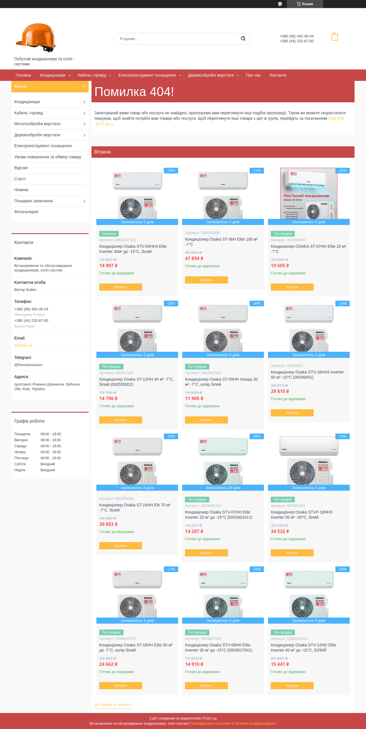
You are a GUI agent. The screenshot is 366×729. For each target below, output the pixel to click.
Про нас (253, 75)
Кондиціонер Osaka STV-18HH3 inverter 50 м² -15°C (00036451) (307, 375)
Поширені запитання (33, 201)
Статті (20, 179)
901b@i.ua (23, 345)
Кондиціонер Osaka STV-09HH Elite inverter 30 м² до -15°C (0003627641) (218, 647)
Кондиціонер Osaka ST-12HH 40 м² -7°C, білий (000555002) (136, 382)
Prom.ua (210, 718)
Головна (23, 75)
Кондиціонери (52, 75)
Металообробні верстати (37, 123)
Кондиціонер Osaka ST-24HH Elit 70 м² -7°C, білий (134, 507)
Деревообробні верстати (211, 75)
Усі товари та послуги (112, 704)
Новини (21, 189)
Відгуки (21, 167)
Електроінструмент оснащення (147, 75)
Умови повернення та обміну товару (47, 157)
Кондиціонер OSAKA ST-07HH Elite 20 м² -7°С (308, 249)
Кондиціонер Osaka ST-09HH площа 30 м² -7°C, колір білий (221, 382)
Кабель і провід (92, 75)
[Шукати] (243, 39)
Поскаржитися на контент (211, 724)
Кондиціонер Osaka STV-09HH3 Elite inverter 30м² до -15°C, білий (133, 249)
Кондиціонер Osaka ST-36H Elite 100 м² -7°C (221, 242)
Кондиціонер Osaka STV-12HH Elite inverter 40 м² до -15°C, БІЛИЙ (303, 647)
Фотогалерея (26, 211)
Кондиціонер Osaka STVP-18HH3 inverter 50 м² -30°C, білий (301, 515)
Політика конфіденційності (255, 724)
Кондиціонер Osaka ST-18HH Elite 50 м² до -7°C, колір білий (135, 647)
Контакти (278, 75)
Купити (121, 287)
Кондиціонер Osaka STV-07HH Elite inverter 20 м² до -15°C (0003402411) (218, 515)
